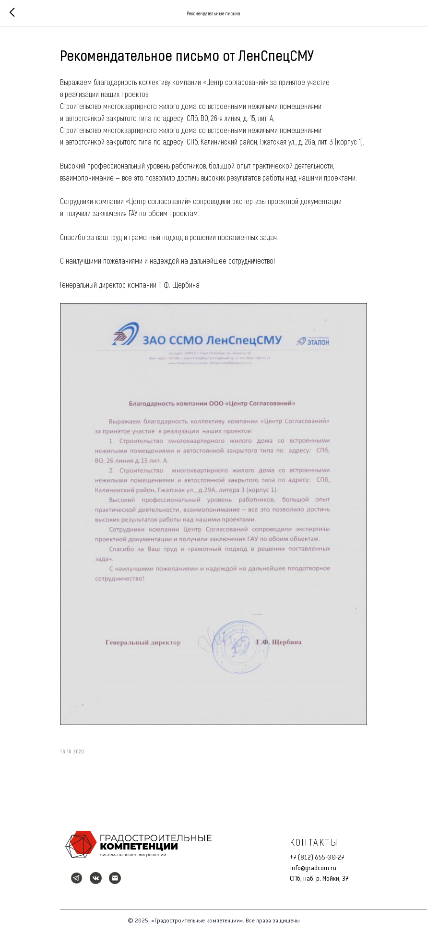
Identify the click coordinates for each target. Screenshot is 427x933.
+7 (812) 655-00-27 (317, 857)
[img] (138, 844)
